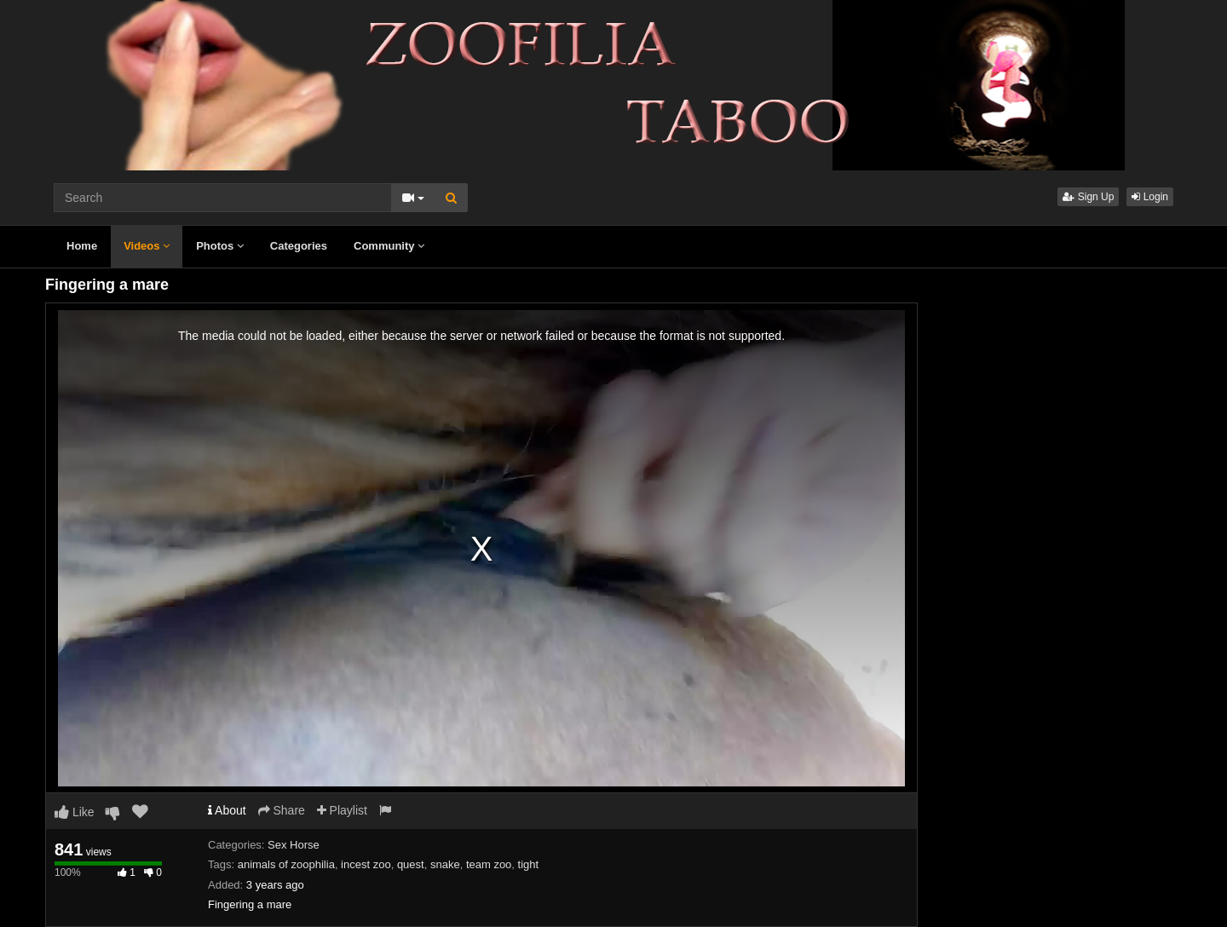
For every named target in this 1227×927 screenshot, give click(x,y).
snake (445, 864)
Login (1150, 197)
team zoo (488, 864)
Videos (147, 245)
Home (81, 245)
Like (75, 812)
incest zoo (366, 864)
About (227, 810)
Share (281, 810)
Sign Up (1088, 197)
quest (410, 864)
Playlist (342, 810)
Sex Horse (294, 844)
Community (389, 245)
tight (528, 864)
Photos (220, 245)
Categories (298, 245)
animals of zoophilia (286, 864)
